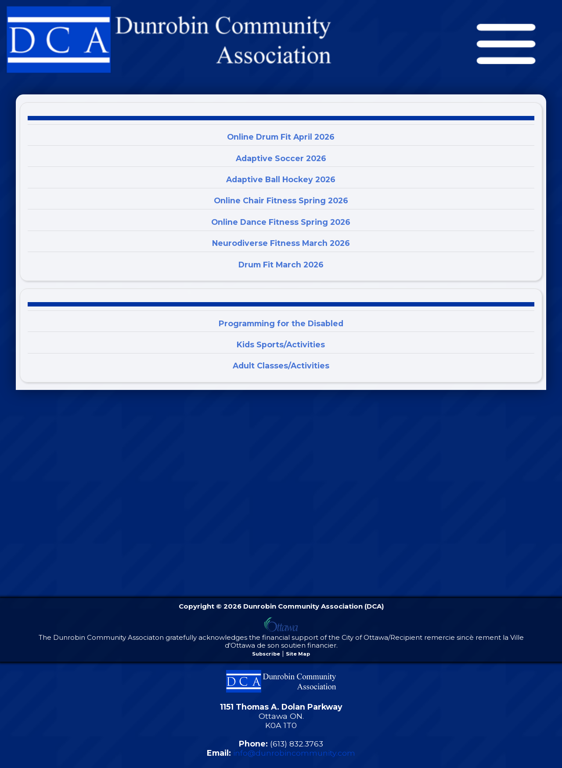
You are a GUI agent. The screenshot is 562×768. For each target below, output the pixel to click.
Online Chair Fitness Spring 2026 (281, 200)
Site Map (298, 654)
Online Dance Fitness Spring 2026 (280, 222)
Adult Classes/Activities (281, 365)
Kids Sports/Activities (281, 344)
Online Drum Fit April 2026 (281, 136)
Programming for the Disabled (281, 323)
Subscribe (266, 654)
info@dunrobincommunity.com (294, 752)
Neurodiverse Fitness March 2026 (281, 243)
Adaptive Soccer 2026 (281, 158)
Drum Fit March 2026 (281, 264)
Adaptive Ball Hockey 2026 (280, 179)
